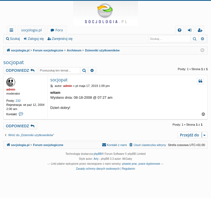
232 (18, 100)
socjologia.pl (31, 30)
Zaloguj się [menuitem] (191, 31)
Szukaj (15, 39)
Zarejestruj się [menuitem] (201, 31)
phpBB (98, 153)
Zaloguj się (36, 39)
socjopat (13, 62)
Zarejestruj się (62, 39)
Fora (59, 30)
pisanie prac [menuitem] (129, 163)
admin (10, 89)
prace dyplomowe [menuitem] (149, 163)
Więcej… (12, 31)
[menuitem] (179, 30)
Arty (96, 158)
